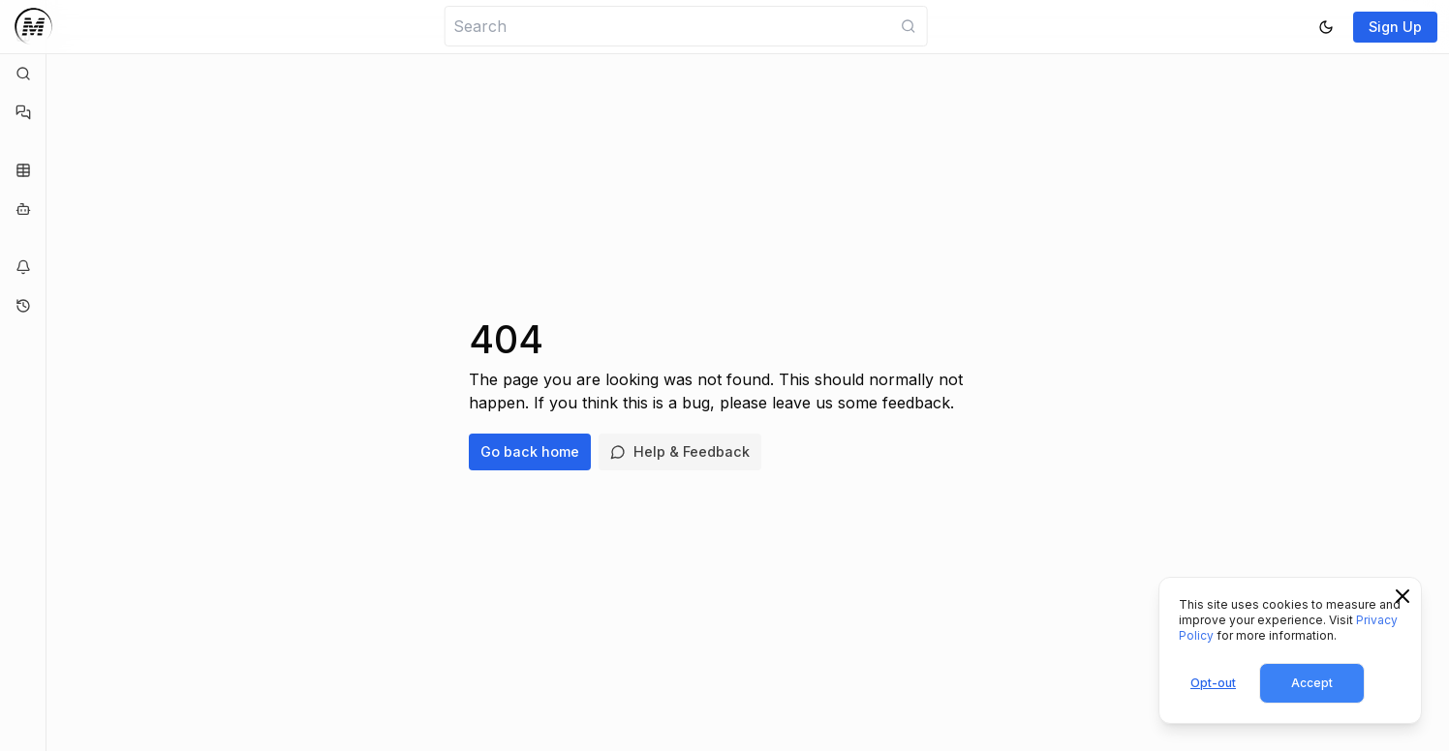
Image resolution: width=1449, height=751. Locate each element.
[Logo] (33, 26)
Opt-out (1213, 683)
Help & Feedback (680, 451)
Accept (1312, 683)
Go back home (529, 451)
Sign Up (1395, 26)
